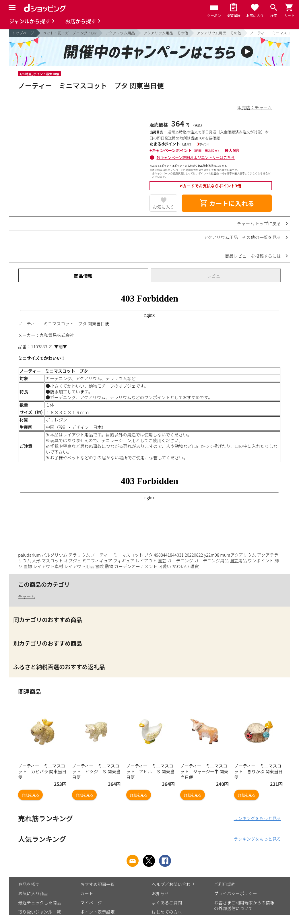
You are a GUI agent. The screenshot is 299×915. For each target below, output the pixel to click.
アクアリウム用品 (120, 33)
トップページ (23, 33)
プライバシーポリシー (235, 893)
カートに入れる (226, 203)
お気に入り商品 (33, 893)
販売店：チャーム (255, 107)
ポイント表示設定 (97, 912)
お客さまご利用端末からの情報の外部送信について (244, 905)
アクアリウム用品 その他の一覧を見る (242, 237)
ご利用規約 (225, 884)
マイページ (91, 903)
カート (86, 893)
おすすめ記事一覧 (97, 884)
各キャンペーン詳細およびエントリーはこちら (196, 157)
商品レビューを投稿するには (253, 256)
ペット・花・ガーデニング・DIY (70, 33)
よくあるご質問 (167, 903)
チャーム (26, 596)
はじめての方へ (167, 912)
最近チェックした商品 (39, 903)
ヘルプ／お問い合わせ (173, 884)
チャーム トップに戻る (259, 223)
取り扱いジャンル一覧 (39, 912)
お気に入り (163, 207)
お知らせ (160, 893)
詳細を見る (30, 795)
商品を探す (29, 884)
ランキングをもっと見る (257, 818)
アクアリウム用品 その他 (165, 33)
